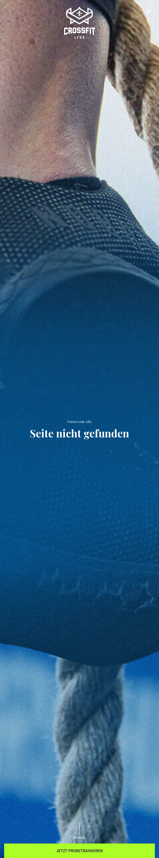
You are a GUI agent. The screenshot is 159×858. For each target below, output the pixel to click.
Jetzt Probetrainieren (79, 850)
